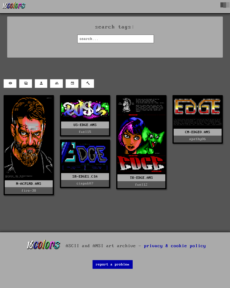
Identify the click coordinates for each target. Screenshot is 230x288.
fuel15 (85, 132)
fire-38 (29, 191)
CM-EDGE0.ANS (197, 132)
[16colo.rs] (14, 6)
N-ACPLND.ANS (28, 184)
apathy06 (197, 139)
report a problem (112, 264)
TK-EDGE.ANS (141, 178)
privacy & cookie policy (175, 246)
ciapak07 (85, 183)
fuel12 (141, 185)
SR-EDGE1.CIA (85, 176)
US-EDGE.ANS (85, 125)
